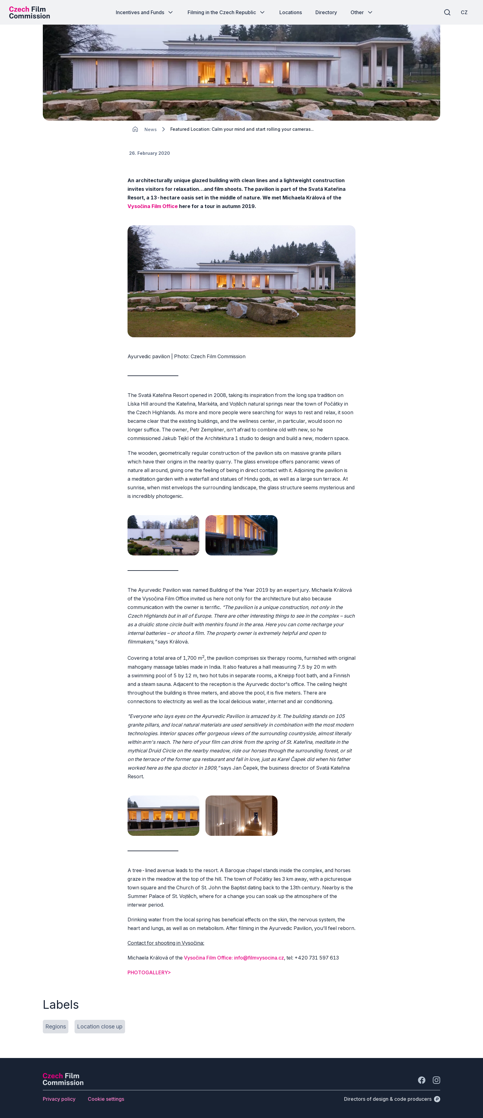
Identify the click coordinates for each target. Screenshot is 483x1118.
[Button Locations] (290, 12)
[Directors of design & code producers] (392, 1099)
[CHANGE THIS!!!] (135, 129)
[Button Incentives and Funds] (145, 12)
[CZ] (464, 12)
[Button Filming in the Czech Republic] (226, 12)
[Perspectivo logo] (63, 1083)
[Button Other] (362, 12)
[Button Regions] (55, 1026)
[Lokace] (150, 129)
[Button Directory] (326, 12)
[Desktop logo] (29, 12)
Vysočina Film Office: (208, 958)
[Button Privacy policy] (59, 1099)
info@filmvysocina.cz (259, 958)
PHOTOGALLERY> (149, 972)
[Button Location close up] (100, 1026)
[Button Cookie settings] (106, 1099)
